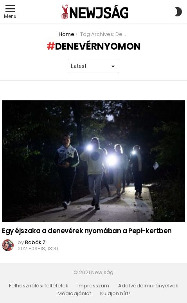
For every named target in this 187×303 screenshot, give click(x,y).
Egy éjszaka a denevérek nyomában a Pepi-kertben (87, 230)
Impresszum (93, 286)
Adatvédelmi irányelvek (148, 286)
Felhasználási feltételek (38, 286)
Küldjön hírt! (115, 294)
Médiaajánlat (74, 294)
